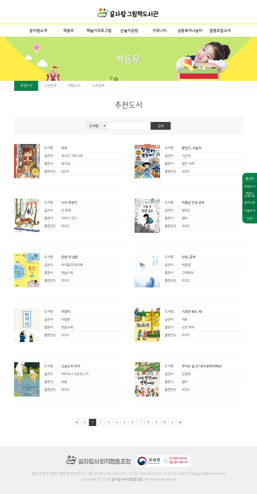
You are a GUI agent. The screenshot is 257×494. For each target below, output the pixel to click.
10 (164, 422)
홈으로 (250, 178)
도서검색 (98, 85)
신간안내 (50, 85)
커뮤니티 (159, 30)
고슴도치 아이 (70, 366)
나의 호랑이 (69, 202)
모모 (64, 148)
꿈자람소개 (38, 30)
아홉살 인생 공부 (193, 202)
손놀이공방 (129, 30)
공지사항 (249, 202)
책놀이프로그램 (99, 30)
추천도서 (26, 85)
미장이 (65, 311)
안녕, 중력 (188, 257)
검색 (161, 126)
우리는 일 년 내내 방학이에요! (202, 366)
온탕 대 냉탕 (69, 257)
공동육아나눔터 (189, 30)
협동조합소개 (220, 30)
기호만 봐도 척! (192, 311)
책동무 (68, 30)
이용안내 (249, 210)
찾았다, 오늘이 (191, 148)
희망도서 (74, 85)
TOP (249, 218)
